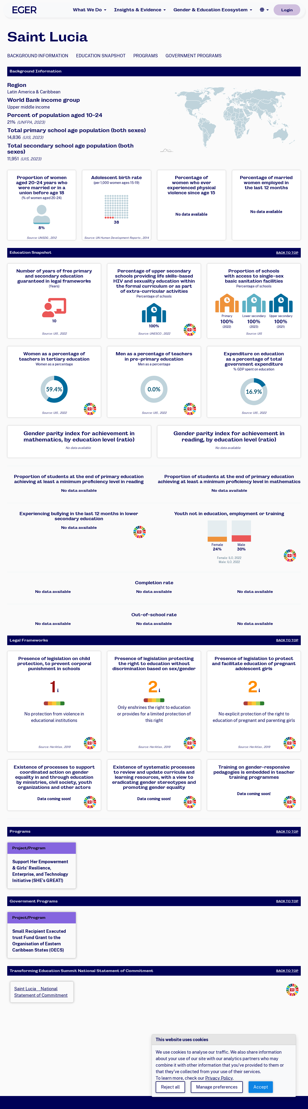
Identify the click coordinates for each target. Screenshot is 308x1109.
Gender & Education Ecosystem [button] (210, 9)
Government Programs (194, 55)
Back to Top (287, 252)
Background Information (37, 55)
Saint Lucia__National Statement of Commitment (41, 992)
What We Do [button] (87, 9)
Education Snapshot (101, 55)
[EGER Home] (25, 9)
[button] (264, 9)
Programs (145, 55)
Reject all (170, 1087)
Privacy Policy (219, 1078)
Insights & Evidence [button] (137, 9)
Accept (260, 1087)
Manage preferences (216, 1087)
